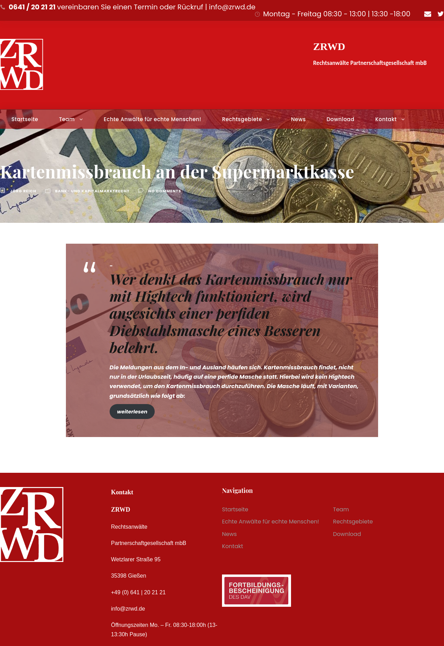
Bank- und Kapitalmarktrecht (92, 191)
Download (340, 119)
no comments (164, 191)
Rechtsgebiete (242, 119)
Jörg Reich (23, 191)
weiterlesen (132, 411)
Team (67, 119)
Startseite (24, 119)
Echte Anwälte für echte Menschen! (152, 119)
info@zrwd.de (128, 609)
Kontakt (386, 119)
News (298, 119)
